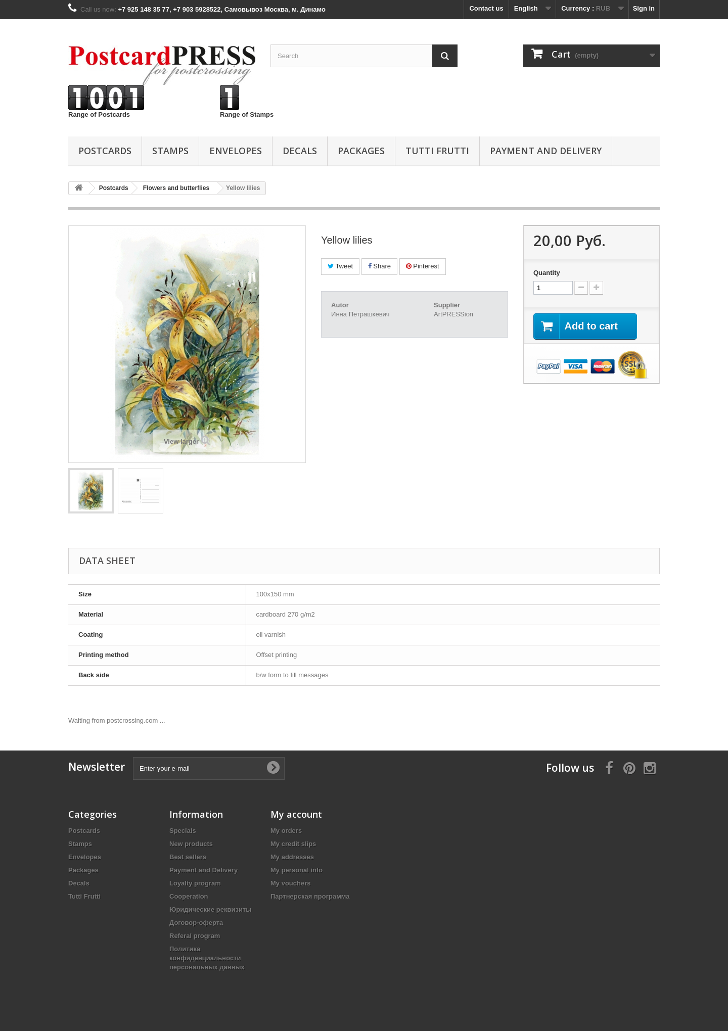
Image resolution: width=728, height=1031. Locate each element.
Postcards (104, 151)
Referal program (194, 936)
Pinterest (422, 266)
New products (191, 844)
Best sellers (187, 857)
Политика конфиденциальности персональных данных (207, 958)
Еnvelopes (235, 151)
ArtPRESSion (453, 314)
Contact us (486, 8)
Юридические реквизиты (210, 909)
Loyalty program (195, 883)
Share (379, 266)
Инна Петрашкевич (360, 314)
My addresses (292, 857)
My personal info (296, 870)
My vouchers (290, 883)
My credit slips (293, 844)
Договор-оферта (196, 922)
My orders (286, 830)
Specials (182, 830)
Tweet (340, 266)
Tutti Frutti (437, 151)
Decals (300, 151)
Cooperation (188, 896)
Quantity (546, 272)
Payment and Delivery (546, 151)
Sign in (644, 8)
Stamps (170, 151)
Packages (361, 151)
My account (296, 814)
